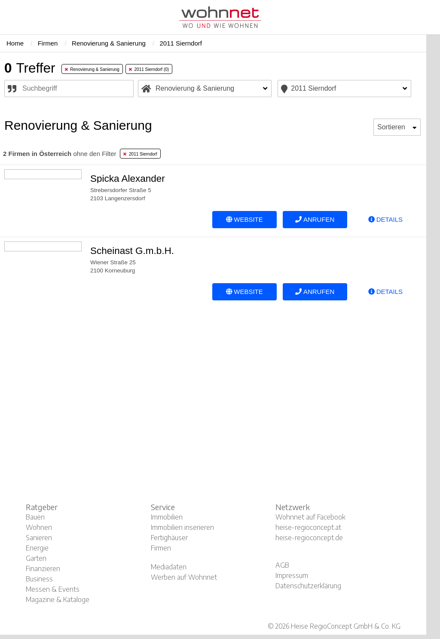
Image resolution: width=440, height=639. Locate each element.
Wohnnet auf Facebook (310, 517)
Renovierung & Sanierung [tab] (92, 69)
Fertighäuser (169, 537)
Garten (36, 558)
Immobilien (167, 517)
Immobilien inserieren (182, 527)
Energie (37, 548)
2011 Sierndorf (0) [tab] (149, 69)
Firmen (161, 548)
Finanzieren (43, 568)
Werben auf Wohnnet (184, 577)
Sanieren (39, 537)
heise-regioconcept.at (308, 527)
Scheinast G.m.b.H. (132, 250)
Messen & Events (52, 589)
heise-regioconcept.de (309, 537)
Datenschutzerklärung (308, 585)
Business (39, 579)
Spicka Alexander (127, 178)
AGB (282, 565)
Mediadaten (168, 567)
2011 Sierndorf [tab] (140, 154)
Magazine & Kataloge (57, 599)
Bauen (35, 517)
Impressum (291, 575)
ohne (59, 153)
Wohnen (39, 527)
